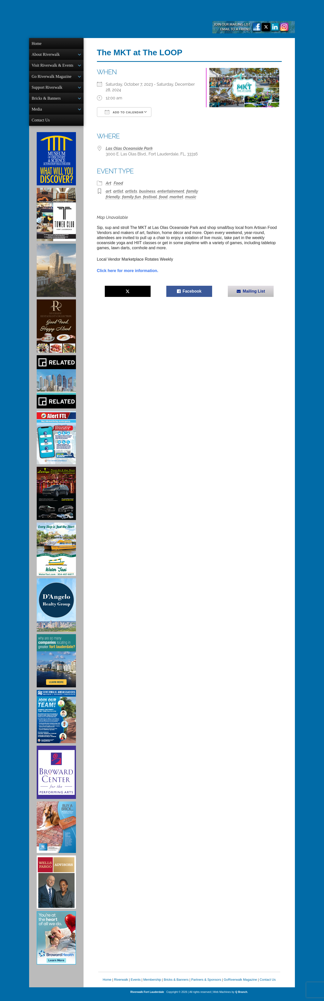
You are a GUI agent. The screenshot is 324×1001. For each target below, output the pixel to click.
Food (118, 183)
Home (37, 43)
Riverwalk (121, 984)
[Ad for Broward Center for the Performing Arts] (56, 776)
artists (131, 191)
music (190, 196)
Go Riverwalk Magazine (51, 78)
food (163, 196)
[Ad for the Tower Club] (56, 218)
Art (108, 183)
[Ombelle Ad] (56, 274)
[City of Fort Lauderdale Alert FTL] (56, 442)
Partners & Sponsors (206, 984)
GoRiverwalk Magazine (240, 984)
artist (118, 191)
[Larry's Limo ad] (56, 497)
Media (37, 112)
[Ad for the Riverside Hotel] (56, 330)
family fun (131, 196)
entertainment (170, 191)
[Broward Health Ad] (56, 942)
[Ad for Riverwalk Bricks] (56, 831)
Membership (152, 984)
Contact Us (41, 123)
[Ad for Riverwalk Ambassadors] (56, 720)
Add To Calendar (124, 112)
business (147, 191)
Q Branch (241, 995)
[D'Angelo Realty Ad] (56, 609)
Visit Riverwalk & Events (52, 66)
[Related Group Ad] (56, 386)
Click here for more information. (127, 271)
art (108, 191)
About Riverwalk (46, 55)
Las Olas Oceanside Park (129, 148)
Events (135, 984)
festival (150, 196)
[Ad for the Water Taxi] (56, 553)
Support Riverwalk (47, 89)
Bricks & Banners (46, 101)
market (176, 196)
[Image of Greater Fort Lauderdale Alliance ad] (56, 665)
